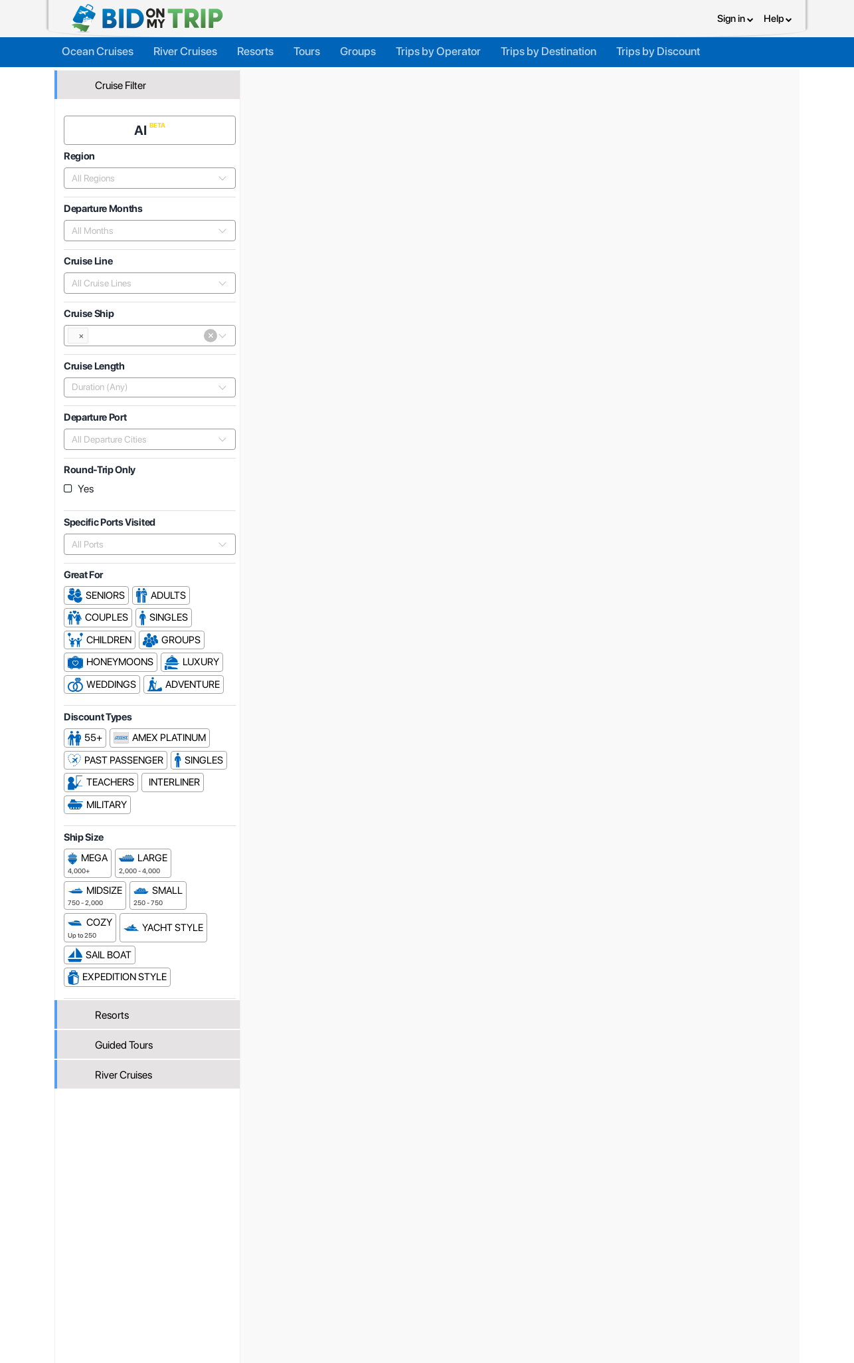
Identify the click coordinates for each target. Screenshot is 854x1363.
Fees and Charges (286, 1292)
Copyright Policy (531, 1292)
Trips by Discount (658, 47)
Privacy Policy (526, 1262)
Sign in (735, 17)
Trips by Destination (548, 47)
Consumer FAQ (156, 1277)
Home (273, 77)
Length (773, 425)
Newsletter (147, 1308)
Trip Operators (325, 77)
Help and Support (161, 1292)
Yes (90, 482)
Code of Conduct (532, 1306)
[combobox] (146, 172)
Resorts (255, 47)
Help (778, 17)
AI (145, 124)
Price (648, 425)
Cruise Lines (390, 77)
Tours (307, 47)
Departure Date (709, 425)
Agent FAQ (271, 1277)
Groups (358, 47)
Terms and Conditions (542, 1277)
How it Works (401, 1277)
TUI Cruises (450, 77)
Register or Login (159, 1262)
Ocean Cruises (97, 47)
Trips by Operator (438, 47)
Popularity (599, 425)
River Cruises (185, 47)
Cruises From (749, 193)
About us (392, 1262)
